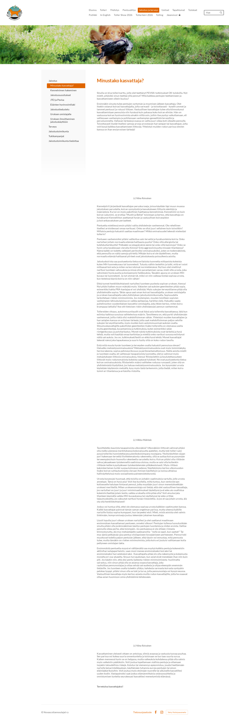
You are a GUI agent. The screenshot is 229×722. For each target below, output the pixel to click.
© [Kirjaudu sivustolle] (42, 712)
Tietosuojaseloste (142, 712)
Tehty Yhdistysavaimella (177, 712)
